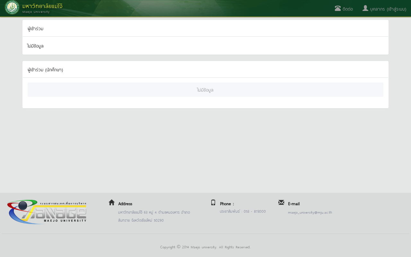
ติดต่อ (344, 8)
